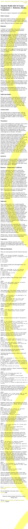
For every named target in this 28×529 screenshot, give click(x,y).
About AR (7, 1)
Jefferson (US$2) (9, 525)
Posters (25, 2)
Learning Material (15, 1)
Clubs (26, 1)
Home (2, 1)
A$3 (15, 525)
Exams (22, 1)
